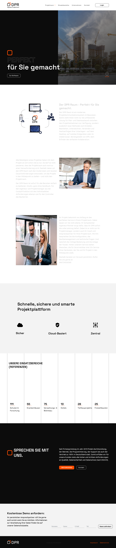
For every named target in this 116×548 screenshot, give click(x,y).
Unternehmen (76, 5)
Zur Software (13, 76)
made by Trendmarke (53, 543)
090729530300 (66, 467)
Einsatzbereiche (63, 5)
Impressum (94, 543)
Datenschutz (104, 543)
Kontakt (87, 5)
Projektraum (49, 5)
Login (102, 5)
